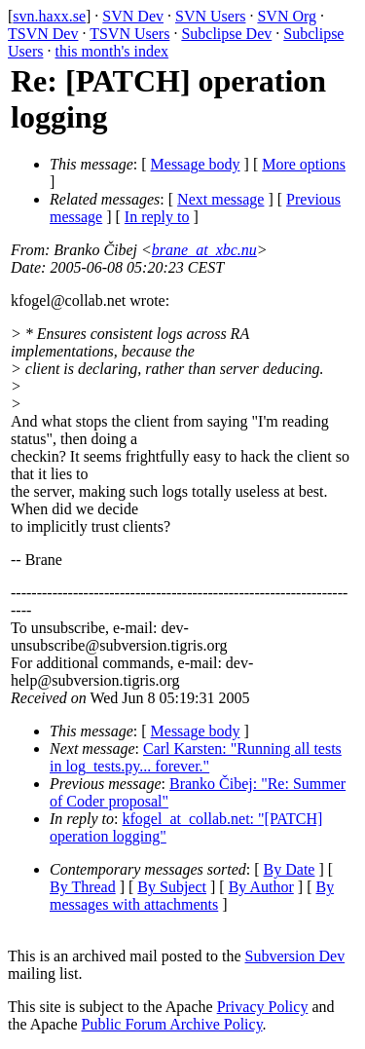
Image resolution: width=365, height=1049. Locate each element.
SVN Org (286, 16)
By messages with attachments (192, 896)
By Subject (171, 887)
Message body (195, 164)
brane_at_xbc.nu (204, 250)
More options (304, 164)
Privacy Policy (263, 1006)
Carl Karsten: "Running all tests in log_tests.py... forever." (196, 757)
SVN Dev (133, 16)
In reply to (157, 216)
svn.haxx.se (49, 16)
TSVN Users (129, 33)
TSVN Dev (43, 33)
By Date (289, 869)
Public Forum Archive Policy (172, 1024)
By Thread (83, 887)
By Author (261, 887)
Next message (220, 199)
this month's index (111, 51)
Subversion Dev (295, 956)
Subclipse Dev (226, 33)
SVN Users (210, 16)
